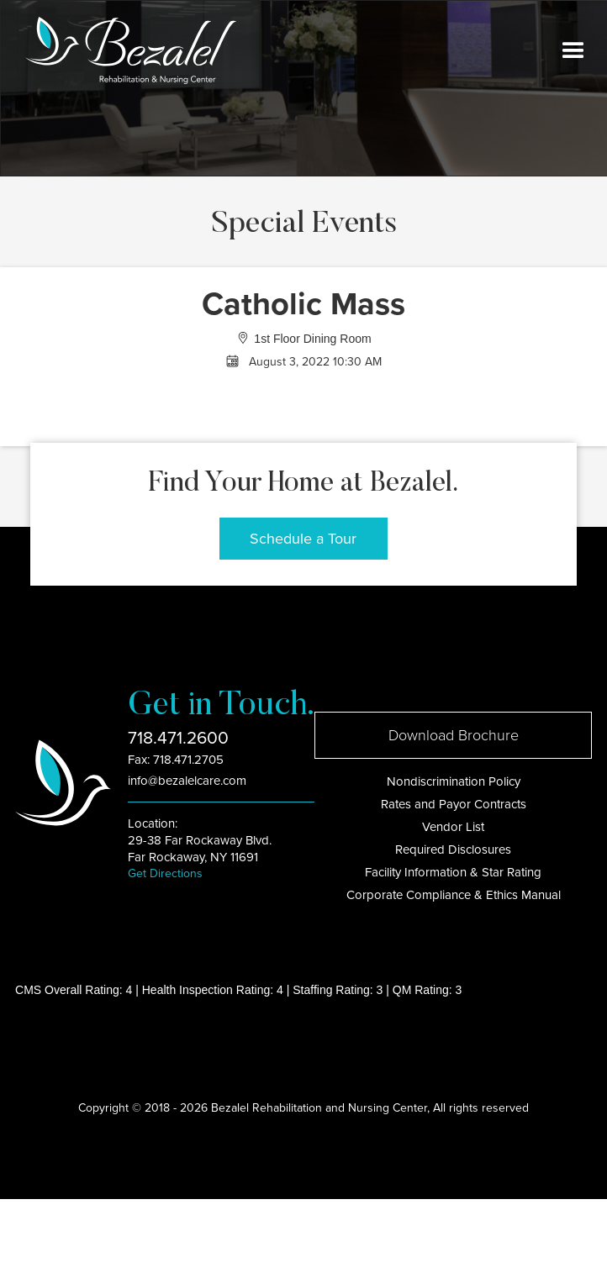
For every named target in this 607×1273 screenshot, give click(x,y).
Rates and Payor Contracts (453, 804)
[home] (126, 50)
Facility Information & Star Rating (453, 872)
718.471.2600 (178, 738)
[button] (573, 51)
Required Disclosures (453, 849)
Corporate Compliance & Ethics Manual (453, 894)
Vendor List (453, 826)
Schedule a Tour (303, 538)
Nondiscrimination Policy (453, 781)
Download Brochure (453, 735)
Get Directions (165, 873)
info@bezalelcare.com (187, 780)
